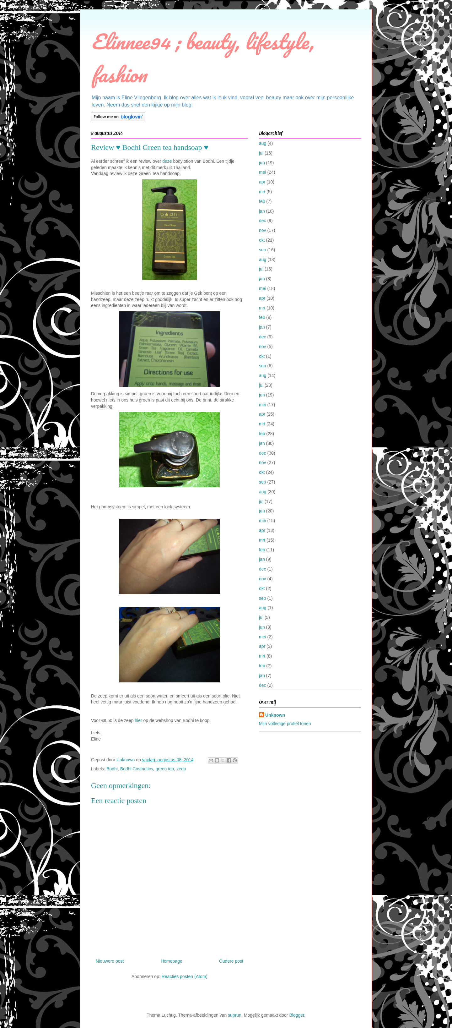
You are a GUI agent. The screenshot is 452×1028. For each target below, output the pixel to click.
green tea (164, 768)
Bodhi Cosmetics (136, 768)
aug (262, 143)
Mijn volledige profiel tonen (285, 723)
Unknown (275, 715)
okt (262, 240)
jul (261, 153)
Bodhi (112, 768)
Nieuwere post (110, 961)
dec (262, 220)
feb (262, 201)
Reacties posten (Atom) (184, 976)
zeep (181, 768)
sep (262, 249)
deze (167, 161)
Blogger (296, 1015)
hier (138, 720)
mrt (262, 191)
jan (262, 211)
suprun (234, 1015)
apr (262, 181)
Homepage (171, 961)
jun (262, 162)
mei (262, 172)
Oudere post (231, 961)
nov (262, 230)
